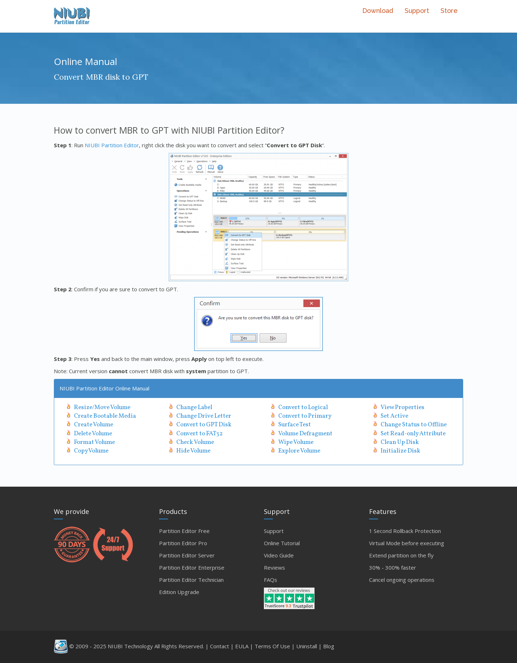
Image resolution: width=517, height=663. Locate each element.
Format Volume (94, 442)
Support (417, 10)
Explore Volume (299, 451)
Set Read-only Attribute (413, 434)
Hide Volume (193, 451)
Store (449, 10)
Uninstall (306, 646)
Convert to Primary (304, 416)
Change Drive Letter (203, 416)
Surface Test (294, 425)
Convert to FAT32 (199, 434)
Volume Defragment (305, 434)
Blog (328, 646)
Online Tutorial (282, 543)
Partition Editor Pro (183, 543)
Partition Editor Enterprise (191, 567)
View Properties (402, 407)
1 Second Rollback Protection (405, 530)
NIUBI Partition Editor (112, 145)
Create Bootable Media (105, 416)
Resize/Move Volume (102, 407)
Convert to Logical (303, 407)
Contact (219, 646)
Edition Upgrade (179, 591)
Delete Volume (93, 434)
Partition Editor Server (187, 555)
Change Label (194, 407)
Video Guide (279, 555)
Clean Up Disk (400, 442)
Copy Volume (91, 451)
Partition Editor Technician (191, 579)
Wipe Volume (295, 442)
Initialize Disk (400, 451)
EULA (241, 646)
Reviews (274, 567)
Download (377, 10)
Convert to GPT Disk (204, 425)
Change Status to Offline (414, 425)
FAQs (270, 579)
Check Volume (195, 442)
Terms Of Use (272, 646)
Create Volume (93, 425)
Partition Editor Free (184, 530)
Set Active (394, 416)
